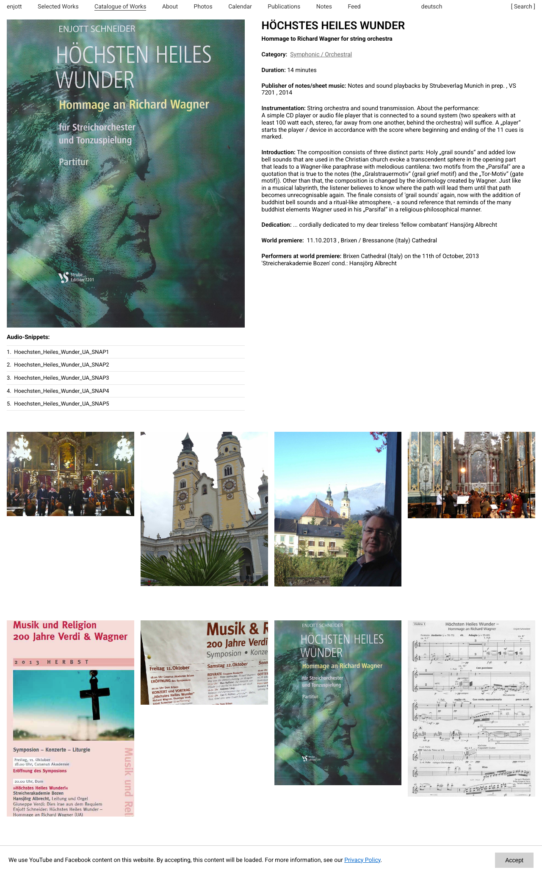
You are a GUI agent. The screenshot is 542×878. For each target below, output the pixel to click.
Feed (354, 6)
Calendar (240, 6)
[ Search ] (523, 6)
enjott (14, 6)
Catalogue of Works (120, 6)
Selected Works (58, 6)
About (170, 6)
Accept (514, 860)
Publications (284, 6)
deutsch (431, 6)
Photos (203, 6)
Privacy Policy (362, 860)
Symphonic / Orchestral (321, 54)
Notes (324, 6)
